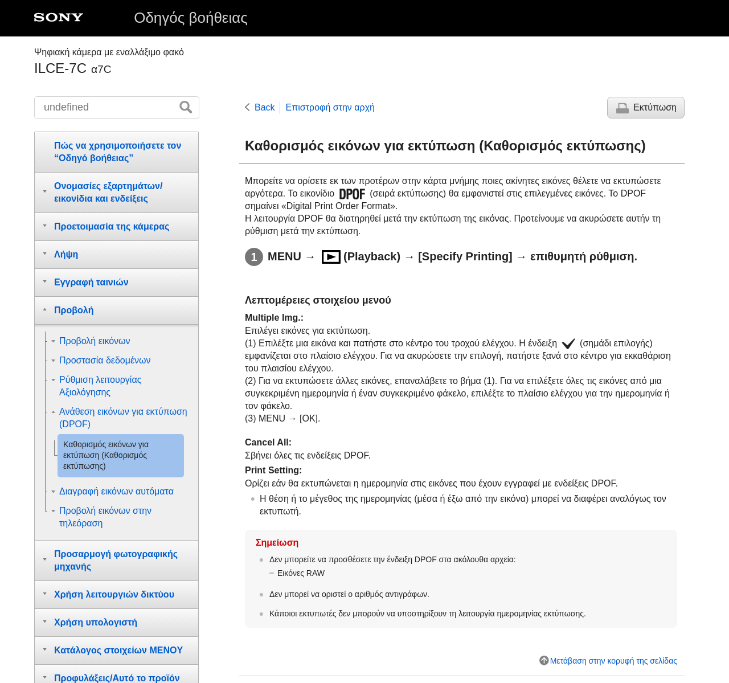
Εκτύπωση (655, 107)
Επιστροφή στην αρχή (330, 107)
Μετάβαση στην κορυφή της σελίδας (613, 660)
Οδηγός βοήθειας (191, 17)
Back (265, 107)
